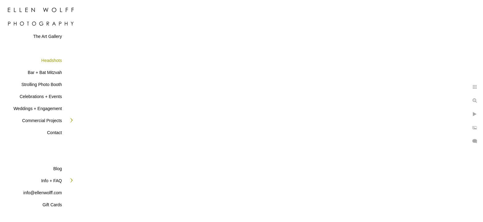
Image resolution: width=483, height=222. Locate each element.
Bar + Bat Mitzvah (45, 72)
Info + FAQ (51, 180)
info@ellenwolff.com (42, 192)
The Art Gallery (47, 36)
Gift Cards (52, 204)
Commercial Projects (42, 120)
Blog (57, 168)
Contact (54, 132)
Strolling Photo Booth (41, 84)
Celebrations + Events (41, 96)
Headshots (51, 60)
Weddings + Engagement (38, 108)
